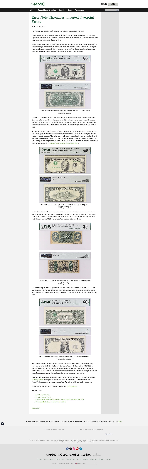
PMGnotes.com (72, 386)
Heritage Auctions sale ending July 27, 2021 (63, 143)
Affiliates (85, 459)
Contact (108, 459)
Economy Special (37, 380)
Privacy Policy (59, 459)
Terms (79, 459)
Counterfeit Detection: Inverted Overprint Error (50, 402)
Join (113, 4)
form (120, 421)
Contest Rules (70, 459)
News (69, 10)
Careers (39, 459)
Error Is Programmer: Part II (43, 397)
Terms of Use (48, 459)
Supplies (101, 459)
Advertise (93, 459)
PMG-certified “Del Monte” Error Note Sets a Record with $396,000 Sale (59, 399)
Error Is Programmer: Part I (42, 395)
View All (109, 434)
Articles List (35, 408)
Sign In (104, 4)
